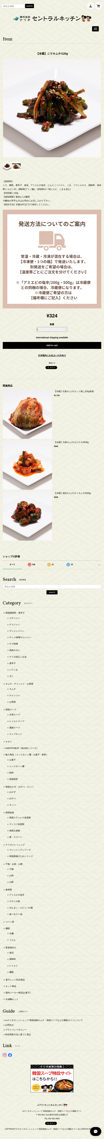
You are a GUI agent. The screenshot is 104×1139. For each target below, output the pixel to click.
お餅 (11, 882)
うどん (12, 940)
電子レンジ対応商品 (15, 980)
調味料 (12, 959)
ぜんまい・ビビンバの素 (21, 907)
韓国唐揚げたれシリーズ (21, 856)
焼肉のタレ (14, 650)
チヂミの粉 (14, 901)
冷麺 (11, 933)
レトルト (13, 965)
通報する (52, 363)
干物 (11, 869)
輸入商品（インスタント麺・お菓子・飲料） (27, 754)
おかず (12, 792)
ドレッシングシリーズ (20, 850)
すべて (12, 564)
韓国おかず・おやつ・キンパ (19, 787)
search (29, 6)
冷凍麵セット (12, 999)
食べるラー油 (15, 914)
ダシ (11, 676)
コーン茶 (10, 922)
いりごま (13, 669)
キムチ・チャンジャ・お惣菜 (19, 684)
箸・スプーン (15, 837)
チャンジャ (14, 695)
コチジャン (14, 618)
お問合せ (9, 1025)
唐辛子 (12, 663)
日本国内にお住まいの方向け (52, 355)
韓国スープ (11, 709)
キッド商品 (11, 986)
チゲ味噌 (13, 644)
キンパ (12, 805)
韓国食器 (10, 812)
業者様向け (11, 947)
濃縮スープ (14, 727)
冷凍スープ (14, 714)
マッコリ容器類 (16, 824)
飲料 (11, 772)
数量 (52, 324)
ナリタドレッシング (15, 844)
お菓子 (12, 760)
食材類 (9, 889)
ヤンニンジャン (16, 631)
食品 (11, 952)
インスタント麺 (16, 766)
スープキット (15, 734)
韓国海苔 (13, 779)
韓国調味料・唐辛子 (15, 613)
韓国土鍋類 (14, 830)
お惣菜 (12, 702)
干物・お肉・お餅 (14, 864)
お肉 (11, 875)
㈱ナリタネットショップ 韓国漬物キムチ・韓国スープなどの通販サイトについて (44, 1020)
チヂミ (9, 741)
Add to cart (52, 345)
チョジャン (14, 624)
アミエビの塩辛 (16, 895)
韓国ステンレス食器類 (20, 817)
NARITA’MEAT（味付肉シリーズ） (22, 748)
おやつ (12, 798)
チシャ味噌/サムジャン (20, 637)
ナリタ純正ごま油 (17, 657)
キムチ (12, 689)
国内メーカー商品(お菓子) (18, 992)
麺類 (8, 928)
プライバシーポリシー (16, 1029)
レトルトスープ (16, 721)
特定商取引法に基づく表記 (18, 1034)
